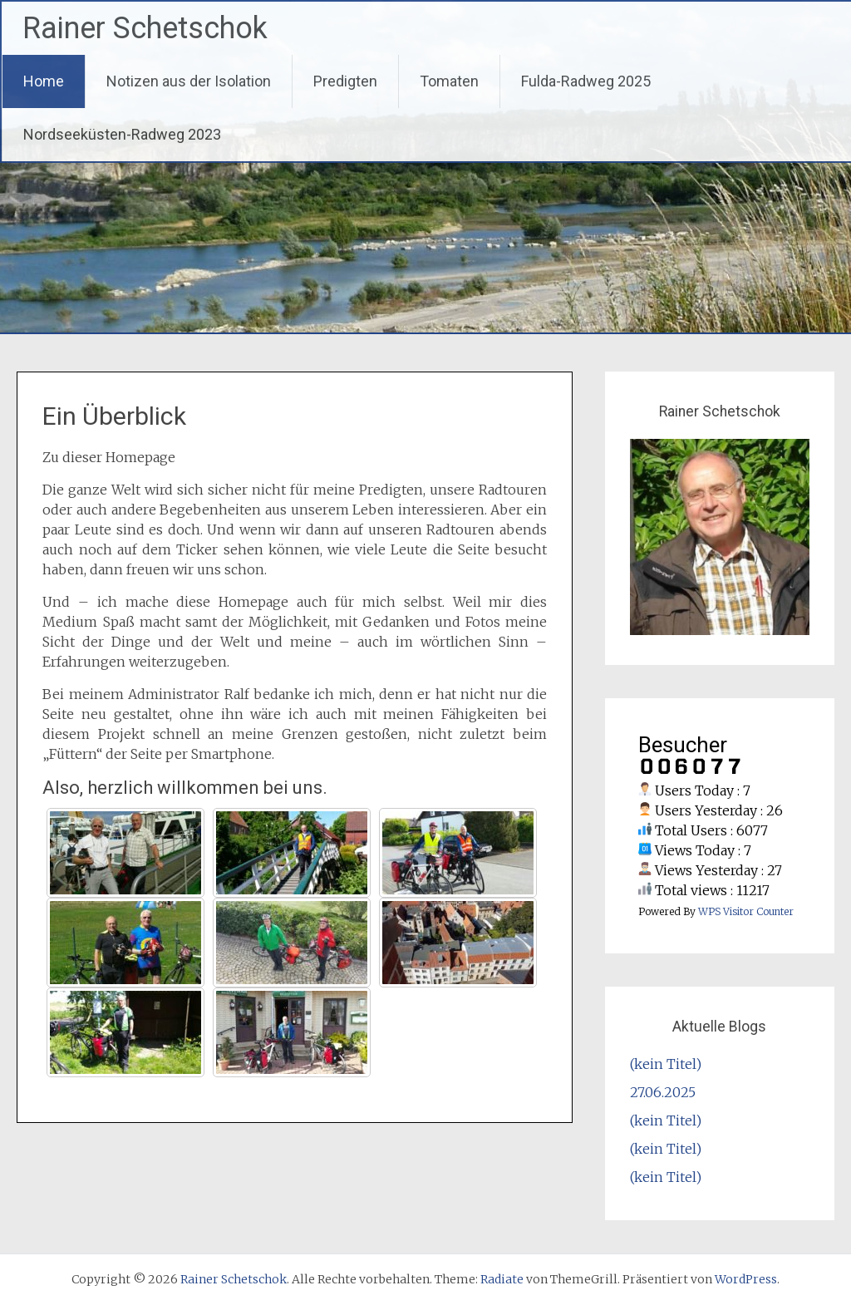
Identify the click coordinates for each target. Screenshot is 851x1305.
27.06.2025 (663, 1092)
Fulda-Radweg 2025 (586, 81)
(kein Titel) (665, 1064)
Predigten (345, 81)
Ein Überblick (114, 416)
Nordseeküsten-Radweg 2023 (122, 134)
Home (43, 81)
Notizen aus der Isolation (188, 81)
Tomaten (449, 81)
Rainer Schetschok (145, 28)
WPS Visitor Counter (746, 911)
